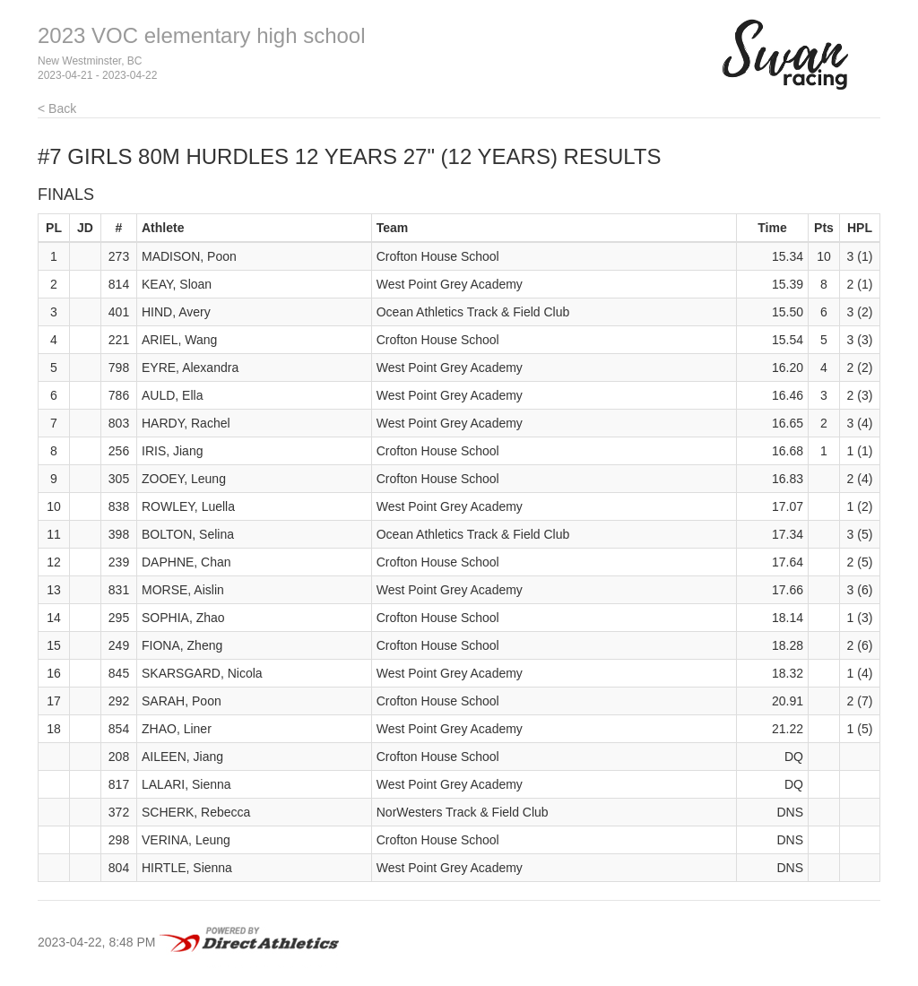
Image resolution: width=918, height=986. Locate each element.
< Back (57, 108)
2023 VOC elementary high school (202, 35)
